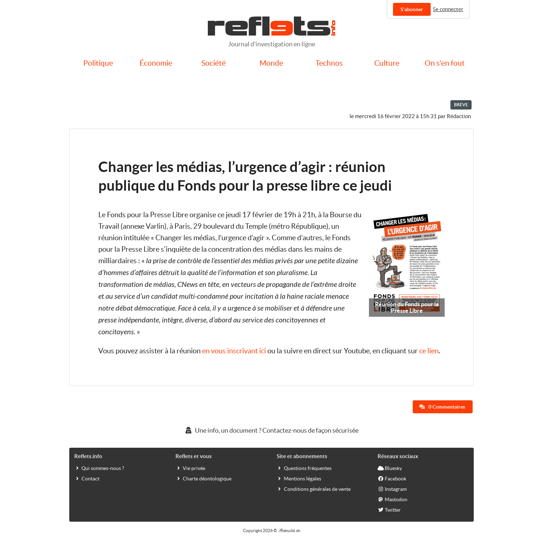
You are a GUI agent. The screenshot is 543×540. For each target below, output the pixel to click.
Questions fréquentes (304, 468)
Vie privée (190, 468)
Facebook (392, 478)
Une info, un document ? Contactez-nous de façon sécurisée (271, 430)
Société (213, 63)
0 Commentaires (442, 407)
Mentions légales (299, 478)
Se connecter (448, 9)
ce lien (429, 351)
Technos (329, 63)
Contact (86, 478)
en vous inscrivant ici (234, 351)
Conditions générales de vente (314, 488)
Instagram (392, 488)
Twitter (389, 509)
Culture (386, 63)
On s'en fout (445, 63)
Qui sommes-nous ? (99, 468)
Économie (156, 63)
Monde (271, 63)
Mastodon (392, 499)
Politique (98, 63)
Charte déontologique (203, 478)
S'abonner (412, 9)
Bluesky (390, 468)
